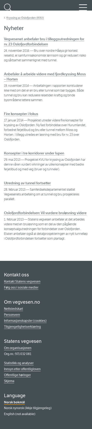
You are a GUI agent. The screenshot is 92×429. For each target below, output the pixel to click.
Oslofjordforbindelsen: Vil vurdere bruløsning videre (45, 213)
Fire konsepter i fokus (21, 114)
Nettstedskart (13, 309)
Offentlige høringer (17, 375)
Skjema (9, 381)
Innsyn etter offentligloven (22, 369)
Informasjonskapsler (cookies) (25, 321)
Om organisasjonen (17, 348)
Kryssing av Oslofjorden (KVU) (25, 18)
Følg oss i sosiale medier (21, 287)
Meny (83, 10)
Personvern (12, 315)
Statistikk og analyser (19, 363)
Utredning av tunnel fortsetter (27, 183)
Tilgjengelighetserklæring (22, 327)
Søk (8, 10)
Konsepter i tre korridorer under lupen (34, 153)
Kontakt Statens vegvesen (22, 281)
